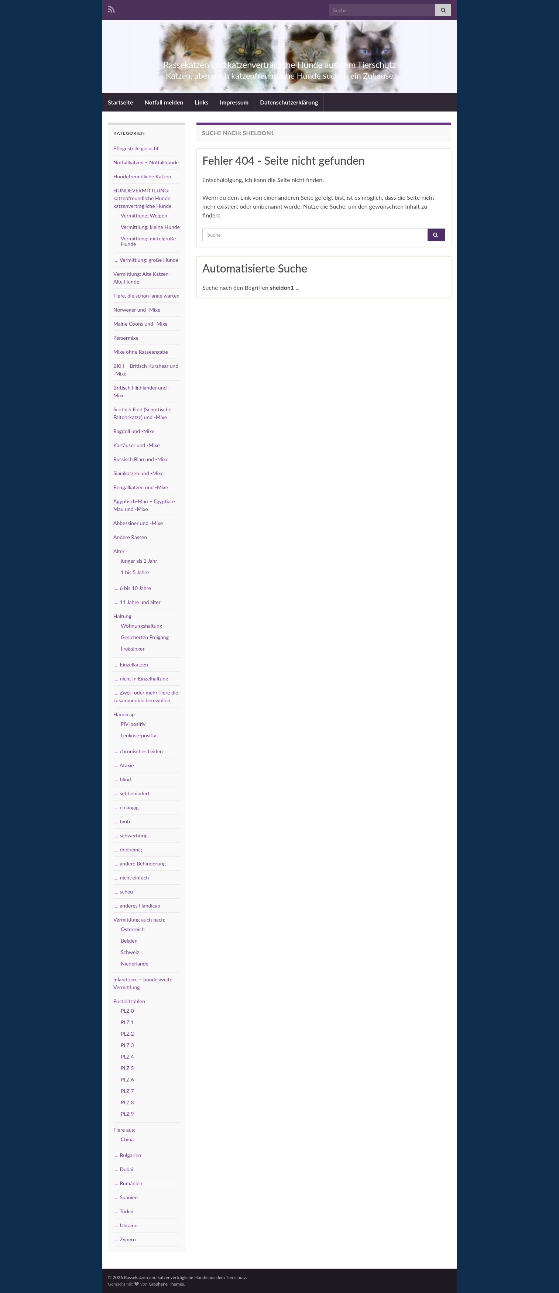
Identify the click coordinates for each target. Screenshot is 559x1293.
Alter (118, 551)
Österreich (133, 929)
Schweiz (130, 952)
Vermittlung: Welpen (144, 215)
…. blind (122, 779)
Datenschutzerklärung (289, 102)
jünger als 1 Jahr (139, 561)
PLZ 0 (127, 1011)
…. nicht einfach (131, 877)
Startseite (120, 102)
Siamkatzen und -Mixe (138, 473)
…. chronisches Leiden (138, 751)
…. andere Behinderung (139, 863)
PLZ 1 (127, 1022)
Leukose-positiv (138, 735)
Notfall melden (164, 102)
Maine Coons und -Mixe (140, 323)
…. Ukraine (125, 1225)
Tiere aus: (124, 1129)
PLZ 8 (127, 1102)
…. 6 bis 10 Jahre (132, 588)
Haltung (122, 616)
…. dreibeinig (127, 849)
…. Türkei (123, 1211)
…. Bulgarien (127, 1155)
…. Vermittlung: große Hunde (145, 260)
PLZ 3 (127, 1045)
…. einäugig (126, 807)
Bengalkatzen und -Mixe (140, 487)
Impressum (234, 102)
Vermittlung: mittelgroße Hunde (148, 241)
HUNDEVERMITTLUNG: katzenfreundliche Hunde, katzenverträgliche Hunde (142, 198)
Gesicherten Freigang (145, 637)
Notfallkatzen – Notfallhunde (146, 162)
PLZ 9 (127, 1114)
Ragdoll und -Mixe (133, 431)
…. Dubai (123, 1169)
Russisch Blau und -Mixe (140, 459)
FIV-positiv (133, 724)
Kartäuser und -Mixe (136, 445)
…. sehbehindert (131, 793)
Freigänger (133, 648)
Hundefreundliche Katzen (142, 176)
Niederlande (134, 963)
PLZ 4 (127, 1056)
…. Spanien (125, 1197)
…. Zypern (124, 1239)
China (127, 1139)
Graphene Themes (166, 1284)
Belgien (129, 940)
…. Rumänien (128, 1183)
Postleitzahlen (129, 1001)
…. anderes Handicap (136, 905)
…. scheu (123, 891)
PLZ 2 (127, 1033)
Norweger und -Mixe (136, 309)
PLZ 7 (127, 1091)
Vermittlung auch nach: (139, 919)
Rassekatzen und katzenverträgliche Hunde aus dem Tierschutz (279, 63)
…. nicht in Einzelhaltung (140, 678)
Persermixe (125, 338)
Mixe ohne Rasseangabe (140, 352)
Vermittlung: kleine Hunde (150, 227)
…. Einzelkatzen (130, 664)
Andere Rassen (130, 537)
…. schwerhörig (130, 835)
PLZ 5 (127, 1068)
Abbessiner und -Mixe (138, 523)
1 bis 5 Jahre (135, 572)
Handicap (124, 714)
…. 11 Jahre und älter (137, 602)
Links (201, 102)
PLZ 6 (127, 1079)
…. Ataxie (123, 765)
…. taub (121, 821)
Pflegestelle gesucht (135, 148)
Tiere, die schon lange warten (146, 295)
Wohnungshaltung (141, 626)
